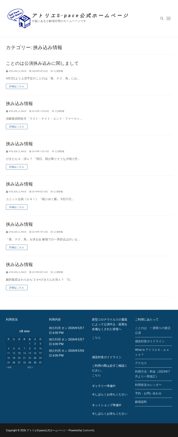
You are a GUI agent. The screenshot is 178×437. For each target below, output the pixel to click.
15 (29, 353)
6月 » (30, 367)
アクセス (141, 363)
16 (35, 353)
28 (24, 362)
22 (29, 358)
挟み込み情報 (19, 103)
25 (8, 362)
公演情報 (57, 71)
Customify (88, 430)
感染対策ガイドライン (150, 341)
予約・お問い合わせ (148, 393)
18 (8, 358)
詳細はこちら (16, 86)
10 (40, 348)
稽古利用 (55, 328)
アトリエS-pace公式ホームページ (80, 15)
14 (24, 353)
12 (14, 353)
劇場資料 (141, 402)
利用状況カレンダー (148, 385)
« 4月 (9, 367)
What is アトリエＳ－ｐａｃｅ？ (152, 352)
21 (24, 358)
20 (19, 358)
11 (8, 353)
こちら (96, 337)
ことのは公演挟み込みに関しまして (42, 63)
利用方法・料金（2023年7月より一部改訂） (152, 374)
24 (40, 358)
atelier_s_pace (16, 71)
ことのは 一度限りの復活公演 (152, 330)
